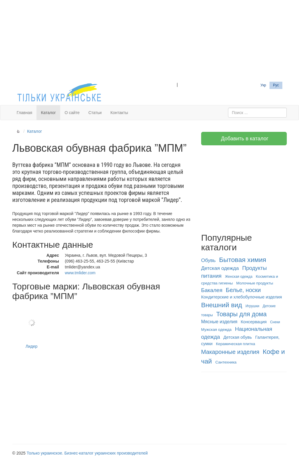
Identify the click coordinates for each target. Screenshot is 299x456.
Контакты (119, 112)
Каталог (48, 112)
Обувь (208, 260)
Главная (24, 112)
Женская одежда (238, 277)
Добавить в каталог (244, 138)
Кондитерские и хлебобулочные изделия (241, 297)
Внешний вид (221, 305)
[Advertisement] (149, 41)
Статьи (95, 112)
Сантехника (226, 362)
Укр (263, 85)
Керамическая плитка (235, 344)
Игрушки (252, 306)
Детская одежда (220, 268)
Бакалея (211, 290)
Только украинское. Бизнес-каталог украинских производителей (87, 453)
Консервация (254, 321)
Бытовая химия (242, 259)
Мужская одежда (216, 329)
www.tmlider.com (80, 272)
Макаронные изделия (230, 352)
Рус (276, 85)
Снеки (275, 322)
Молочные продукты (254, 283)
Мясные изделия (219, 321)
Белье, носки (243, 290)
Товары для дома (241, 314)
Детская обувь (237, 337)
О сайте (72, 112)
